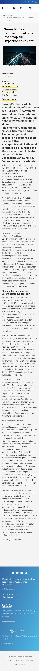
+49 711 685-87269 (10, 594)
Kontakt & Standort (9, 589)
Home (5, 15)
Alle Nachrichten (9, 100)
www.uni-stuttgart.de (8, 643)
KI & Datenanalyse (9, 95)
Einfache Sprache (24, 2)
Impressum (18, 660)
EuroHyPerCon (8, 239)
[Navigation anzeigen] (35, 8)
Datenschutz (29, 660)
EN (32, 2)
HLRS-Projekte (8, 84)
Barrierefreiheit (20, 664)
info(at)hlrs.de (7, 597)
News (11, 15)
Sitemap (9, 660)
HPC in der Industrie (10, 87)
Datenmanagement (10, 90)
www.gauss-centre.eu (8, 621)
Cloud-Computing (9, 92)
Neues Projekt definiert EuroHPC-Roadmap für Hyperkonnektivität (20, 19)
